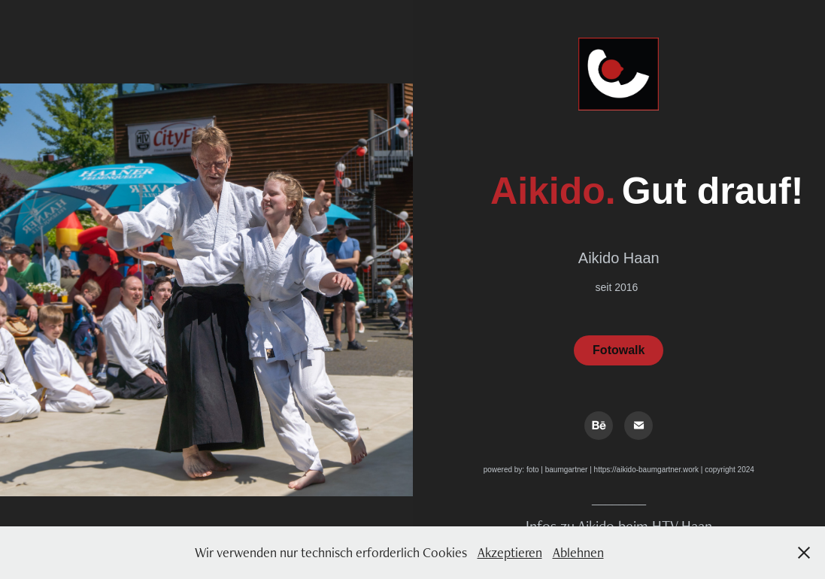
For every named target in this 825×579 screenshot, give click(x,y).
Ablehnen (578, 552)
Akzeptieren (510, 552)
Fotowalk (619, 350)
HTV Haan (682, 525)
